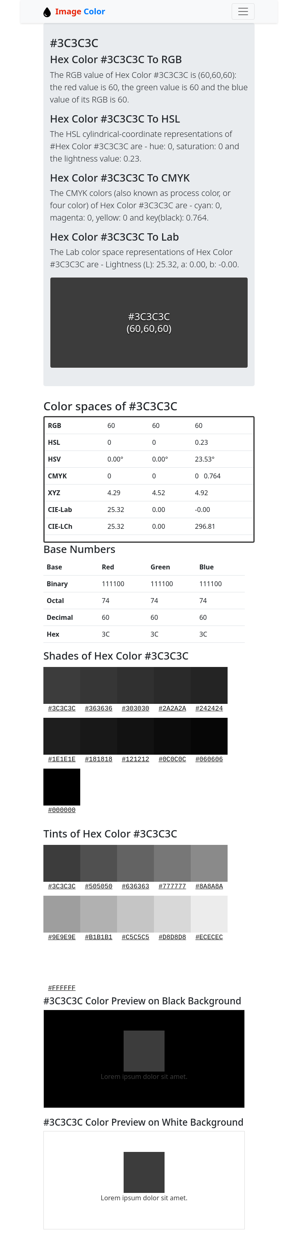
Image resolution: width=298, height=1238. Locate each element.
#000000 (61, 791)
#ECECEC (209, 918)
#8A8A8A (209, 867)
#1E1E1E (61, 740)
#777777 (172, 867)
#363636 (98, 689)
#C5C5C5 (135, 918)
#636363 (135, 867)
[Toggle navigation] (243, 11)
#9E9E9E (61, 918)
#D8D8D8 (172, 918)
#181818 (98, 740)
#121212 (135, 740)
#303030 (135, 689)
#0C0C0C (172, 740)
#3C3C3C (61, 689)
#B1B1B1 (98, 918)
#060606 (209, 740)
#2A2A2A (172, 689)
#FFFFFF (61, 969)
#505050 (98, 867)
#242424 (209, 689)
